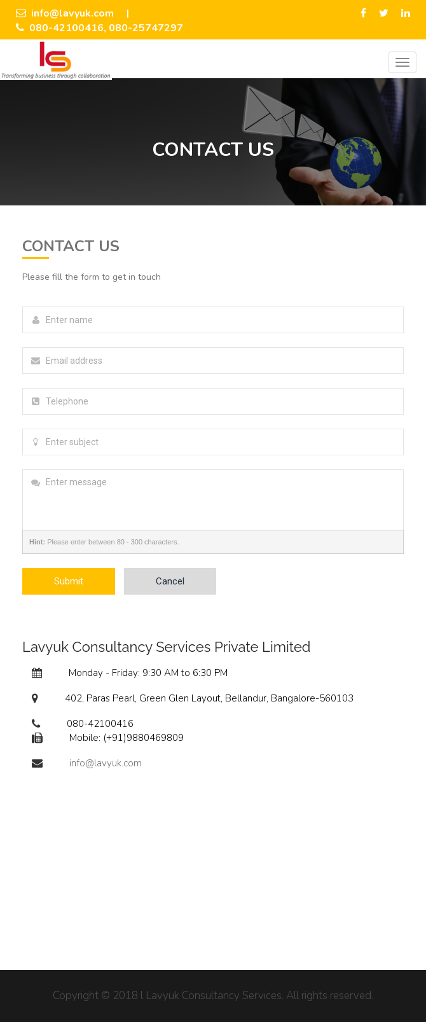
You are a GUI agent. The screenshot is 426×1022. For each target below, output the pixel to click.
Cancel (170, 581)
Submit (68, 581)
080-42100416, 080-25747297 (99, 28)
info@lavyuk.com (65, 13)
